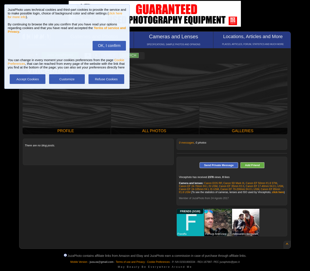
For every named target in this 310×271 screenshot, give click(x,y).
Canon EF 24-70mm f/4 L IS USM (198, 186)
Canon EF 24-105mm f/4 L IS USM (199, 189)
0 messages (186, 142)
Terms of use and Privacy (130, 261)
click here (278, 192)
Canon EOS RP (213, 183)
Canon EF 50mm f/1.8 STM (261, 183)
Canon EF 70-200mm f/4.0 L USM (239, 189)
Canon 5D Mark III (233, 183)
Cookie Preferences (158, 261)
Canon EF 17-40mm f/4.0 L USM (264, 186)
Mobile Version (78, 261)
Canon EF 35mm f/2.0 (231, 186)
